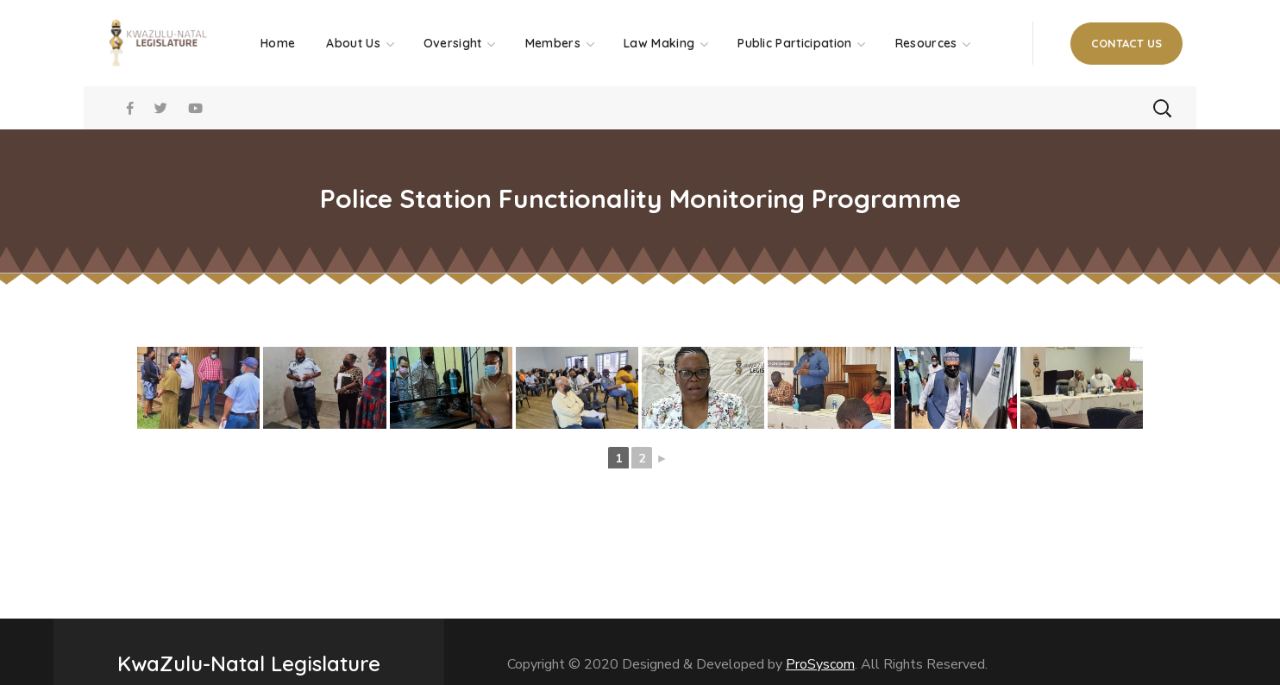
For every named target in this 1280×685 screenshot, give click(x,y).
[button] (1126, 44)
